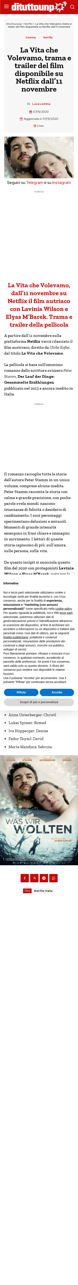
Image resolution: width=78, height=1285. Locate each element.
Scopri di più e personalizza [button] (39, 702)
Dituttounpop (14, 24)
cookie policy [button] (63, 608)
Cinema (30, 37)
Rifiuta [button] (21, 692)
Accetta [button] (57, 692)
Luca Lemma (41, 104)
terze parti (66, 612)
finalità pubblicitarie (15, 637)
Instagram (61, 182)
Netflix (29, 24)
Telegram (34, 182)
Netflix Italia (43, 891)
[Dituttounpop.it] (39, 7)
